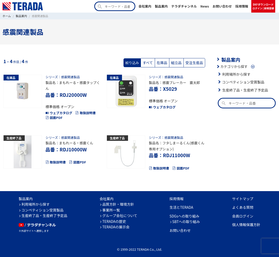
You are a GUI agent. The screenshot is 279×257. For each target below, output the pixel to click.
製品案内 (161, 6)
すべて (150, 62)
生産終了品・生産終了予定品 (244, 89)
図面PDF (54, 116)
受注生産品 (194, 62)
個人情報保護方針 (246, 221)
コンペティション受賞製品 (242, 81)
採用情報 (241, 6)
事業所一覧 (111, 206)
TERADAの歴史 (114, 218)
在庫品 (163, 62)
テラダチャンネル (184, 6)
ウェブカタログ (58, 111)
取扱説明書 (84, 111)
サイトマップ (242, 195)
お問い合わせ (222, 6)
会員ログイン (242, 212)
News (204, 6)
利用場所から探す (236, 73)
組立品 (177, 62)
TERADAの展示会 (116, 223)
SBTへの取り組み (186, 218)
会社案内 (144, 6)
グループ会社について (119, 212)
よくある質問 (242, 204)
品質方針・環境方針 (118, 201)
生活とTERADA (181, 204)
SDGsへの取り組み (184, 212)
